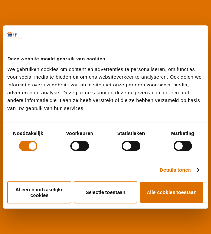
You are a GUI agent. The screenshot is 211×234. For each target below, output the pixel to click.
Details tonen (175, 170)
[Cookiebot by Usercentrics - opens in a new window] (175, 35)
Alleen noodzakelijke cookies (39, 192)
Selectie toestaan (106, 192)
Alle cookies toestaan (171, 192)
